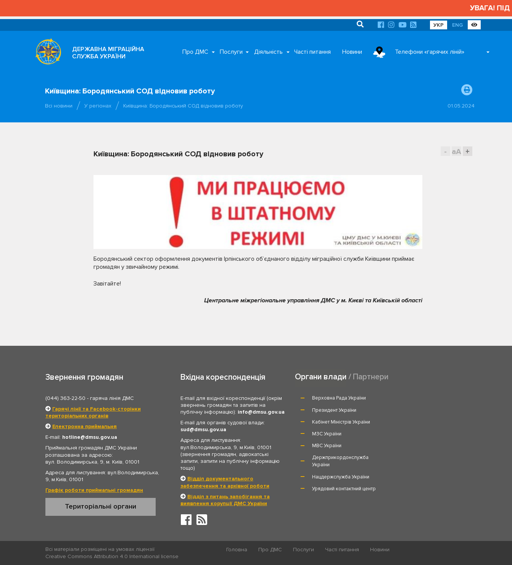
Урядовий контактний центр (430, 441)
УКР (438, 25)
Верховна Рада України (339, 398)
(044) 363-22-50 (65, 398)
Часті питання (312, 52)
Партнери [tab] (371, 376)
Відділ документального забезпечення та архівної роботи (224, 482)
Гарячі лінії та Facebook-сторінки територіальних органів (93, 412)
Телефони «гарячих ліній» (429, 52)
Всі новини (58, 106)
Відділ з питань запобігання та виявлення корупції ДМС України (225, 500)
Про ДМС (195, 52)
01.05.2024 (461, 106)
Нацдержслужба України (341, 441)
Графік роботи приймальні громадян (94, 490)
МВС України (327, 422)
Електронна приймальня (84, 426)
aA (456, 151)
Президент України (420, 398)
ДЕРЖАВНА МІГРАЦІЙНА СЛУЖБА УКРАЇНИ (108, 52)
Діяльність (268, 52)
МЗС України (413, 410)
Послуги (231, 52)
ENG (457, 25)
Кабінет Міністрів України (341, 410)
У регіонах (97, 106)
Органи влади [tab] (320, 376)
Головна (237, 549)
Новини (352, 52)
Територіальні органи (100, 506)
